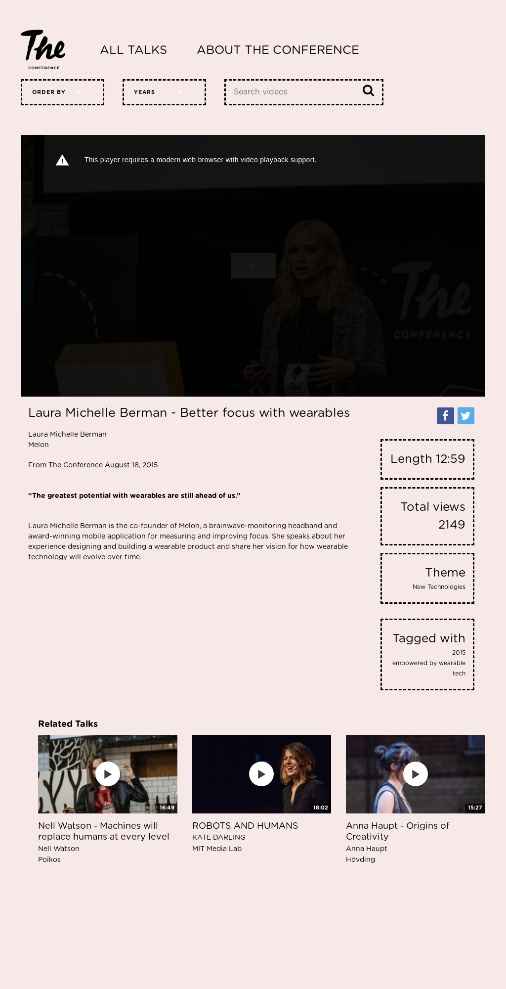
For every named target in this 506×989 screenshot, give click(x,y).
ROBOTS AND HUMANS (245, 837)
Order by (49, 92)
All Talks (133, 50)
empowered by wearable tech (428, 668)
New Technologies (439, 587)
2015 (458, 653)
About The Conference (278, 50)
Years (144, 92)
